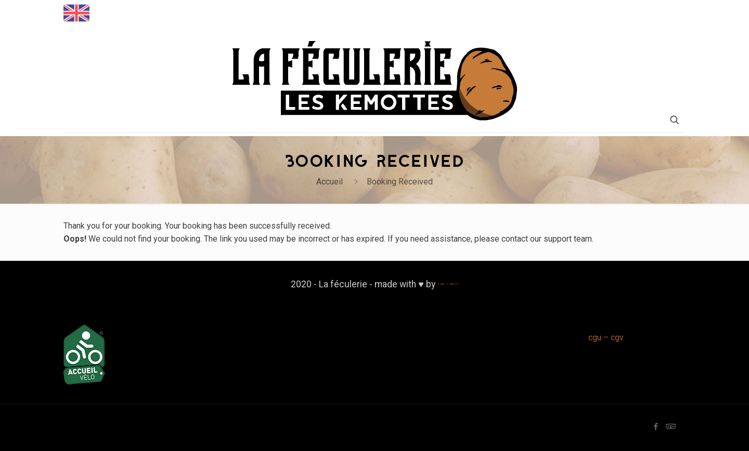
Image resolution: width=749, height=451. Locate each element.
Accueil (329, 182)
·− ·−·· (447, 284)
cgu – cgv (606, 337)
